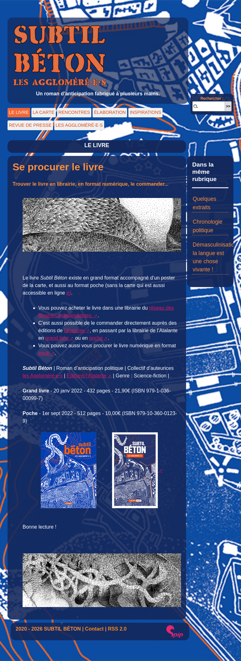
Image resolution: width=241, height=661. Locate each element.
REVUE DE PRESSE (30, 125)
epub (44, 353)
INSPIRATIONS (145, 112)
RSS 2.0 (117, 629)
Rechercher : (212, 98)
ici (69, 293)
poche (96, 338)
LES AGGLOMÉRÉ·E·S (79, 125)
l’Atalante (74, 330)
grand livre (57, 338)
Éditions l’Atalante (86, 375)
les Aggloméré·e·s (42, 375)
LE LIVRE (19, 112)
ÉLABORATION (110, 112)
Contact (94, 629)
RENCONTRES (74, 112)
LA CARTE (43, 112)
